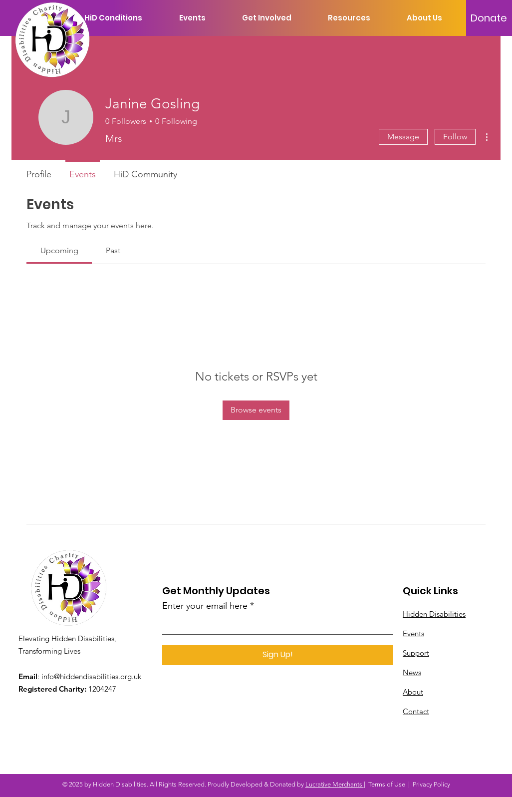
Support (416, 653)
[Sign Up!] (277, 655)
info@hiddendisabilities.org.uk (91, 676)
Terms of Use (386, 784)
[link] (59, 250)
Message (403, 136)
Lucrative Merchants (334, 784)
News (412, 672)
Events (413, 633)
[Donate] (489, 18)
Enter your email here (205, 605)
